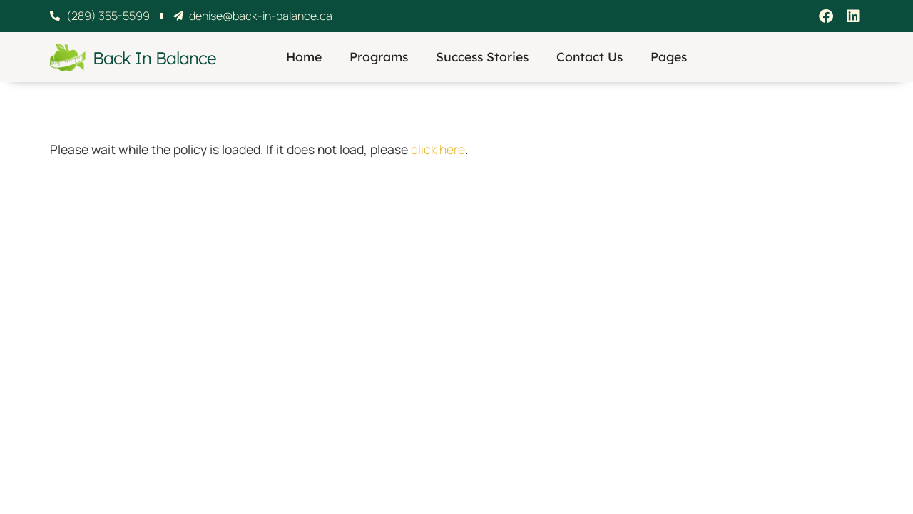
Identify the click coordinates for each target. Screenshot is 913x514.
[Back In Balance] (68, 57)
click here (438, 149)
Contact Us (589, 56)
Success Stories (482, 56)
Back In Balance (154, 58)
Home (304, 56)
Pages (669, 56)
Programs (379, 56)
